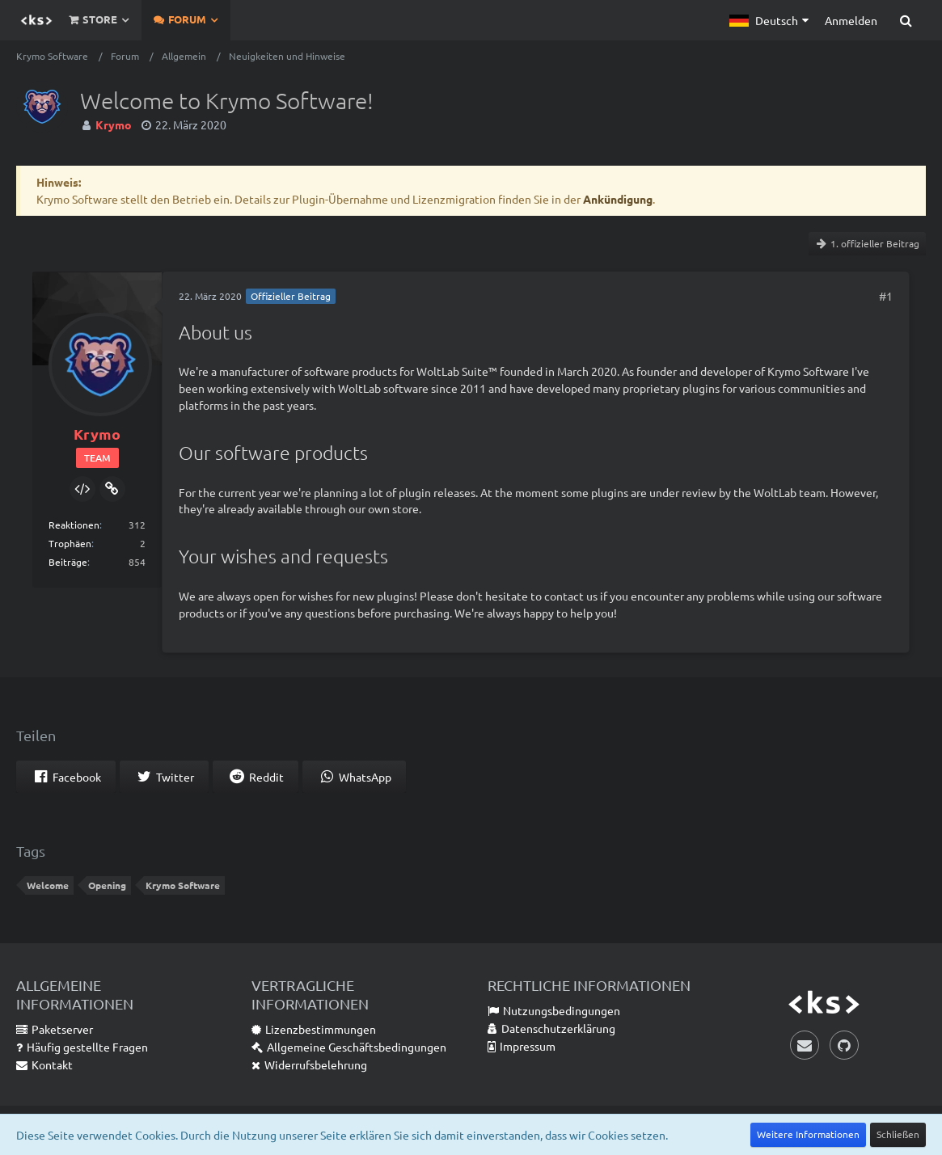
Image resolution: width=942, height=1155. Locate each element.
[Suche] (905, 20)
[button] (769, 20)
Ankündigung (618, 199)
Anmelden (851, 20)
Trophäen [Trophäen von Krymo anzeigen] (70, 543)
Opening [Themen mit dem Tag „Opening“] (107, 885)
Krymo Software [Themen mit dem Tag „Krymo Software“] (183, 885)
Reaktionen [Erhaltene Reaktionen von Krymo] (74, 524)
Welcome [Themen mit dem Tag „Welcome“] (48, 885)
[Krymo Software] (36, 20)
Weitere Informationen (808, 1134)
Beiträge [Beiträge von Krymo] (68, 561)
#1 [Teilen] (886, 296)
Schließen (898, 1134)
